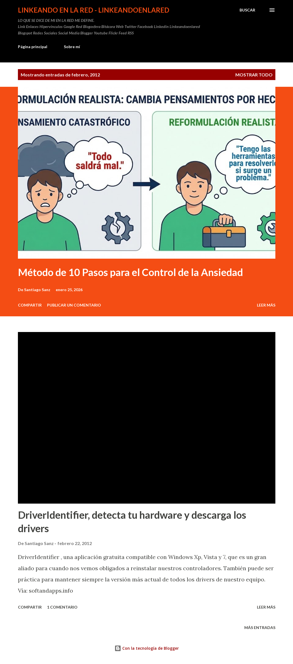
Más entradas (259, 627)
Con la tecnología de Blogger (146, 648)
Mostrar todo (254, 74)
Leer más (266, 305)
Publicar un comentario (74, 305)
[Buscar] (247, 10)
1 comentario (62, 607)
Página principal (32, 46)
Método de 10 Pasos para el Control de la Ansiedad (130, 272)
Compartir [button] (30, 305)
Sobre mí (72, 46)
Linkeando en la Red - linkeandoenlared (93, 10)
